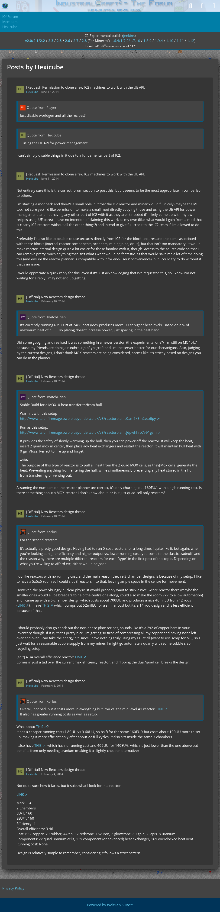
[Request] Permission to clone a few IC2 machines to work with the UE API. (85, 87)
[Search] (190, 5)
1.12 (190, 40)
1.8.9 (147, 40)
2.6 (67, 40)
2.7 (75, 40)
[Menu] (214, 5)
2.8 (84, 40)
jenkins (129, 35)
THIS (45, 605)
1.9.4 (159, 40)
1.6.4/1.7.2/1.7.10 (125, 40)
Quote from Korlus (42, 532)
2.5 (59, 40)
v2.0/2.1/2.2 (35, 40)
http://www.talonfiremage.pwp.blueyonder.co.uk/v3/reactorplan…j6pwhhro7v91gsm (88, 432)
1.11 (180, 40)
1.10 (169, 40)
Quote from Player (41, 107)
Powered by (110, 904)
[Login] (202, 6)
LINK (21, 605)
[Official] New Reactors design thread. (56, 296)
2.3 (50, 40)
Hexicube (32, 92)
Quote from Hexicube (44, 135)
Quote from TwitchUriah (46, 317)
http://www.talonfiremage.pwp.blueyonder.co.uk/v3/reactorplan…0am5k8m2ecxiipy (88, 418)
